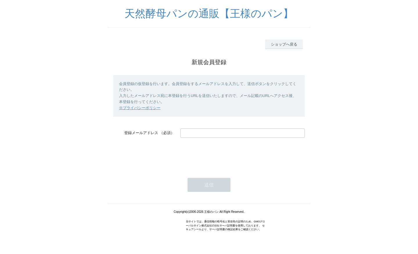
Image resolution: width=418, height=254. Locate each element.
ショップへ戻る (284, 44)
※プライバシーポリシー (140, 108)
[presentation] (224, 155)
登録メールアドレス (141, 133)
